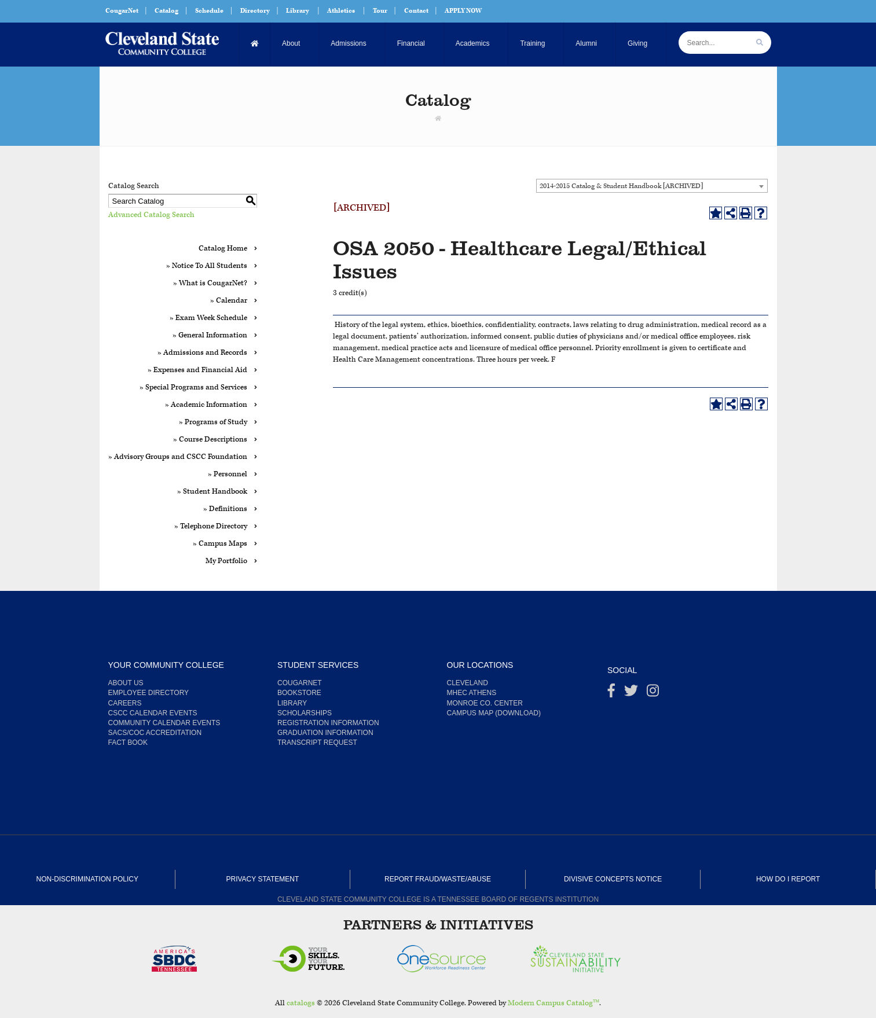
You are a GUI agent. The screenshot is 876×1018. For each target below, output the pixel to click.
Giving (637, 43)
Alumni (586, 43)
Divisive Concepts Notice (613, 879)
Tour (380, 10)
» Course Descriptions (210, 439)
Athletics (341, 10)
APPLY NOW (463, 10)
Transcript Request (317, 742)
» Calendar (228, 301)
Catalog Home (223, 248)
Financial (411, 43)
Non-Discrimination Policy (87, 879)
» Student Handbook (212, 492)
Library (297, 10)
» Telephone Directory (210, 526)
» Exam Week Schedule (208, 318)
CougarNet (121, 10)
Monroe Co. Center (485, 703)
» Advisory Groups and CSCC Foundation (177, 457)
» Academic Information (206, 405)
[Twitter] (631, 693)
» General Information (210, 335)
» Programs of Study (213, 422)
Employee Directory (148, 693)
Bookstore (299, 693)
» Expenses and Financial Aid (197, 370)
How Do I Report (788, 879)
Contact (416, 10)
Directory (255, 10)
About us (126, 683)
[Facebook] (611, 693)
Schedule (209, 10)
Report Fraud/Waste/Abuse (437, 879)
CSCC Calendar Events (152, 713)
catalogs (301, 1003)
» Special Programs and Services (193, 387)
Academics (473, 43)
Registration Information (328, 723)
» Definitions (225, 509)
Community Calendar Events (164, 723)
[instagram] (653, 693)
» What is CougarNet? (210, 283)
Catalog (166, 10)
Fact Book (128, 742)
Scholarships (304, 713)
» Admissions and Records (202, 353)
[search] (759, 42)
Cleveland (467, 683)
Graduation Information (325, 733)
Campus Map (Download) (494, 713)
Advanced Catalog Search (151, 215)
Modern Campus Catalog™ (554, 1003)
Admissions (348, 43)
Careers (125, 703)
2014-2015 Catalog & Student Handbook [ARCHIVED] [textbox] (621, 186)
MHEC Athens (472, 693)
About (291, 43)
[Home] (255, 43)
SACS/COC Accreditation (155, 733)
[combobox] (652, 186)
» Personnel (227, 474)
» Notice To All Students (206, 266)
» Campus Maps (220, 544)
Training (532, 43)
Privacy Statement (262, 879)
